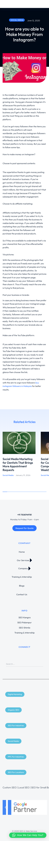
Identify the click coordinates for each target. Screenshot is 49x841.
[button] (5, 807)
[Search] (41, 664)
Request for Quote (25, 528)
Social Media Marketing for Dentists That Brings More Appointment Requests (18, 464)
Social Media (8, 475)
